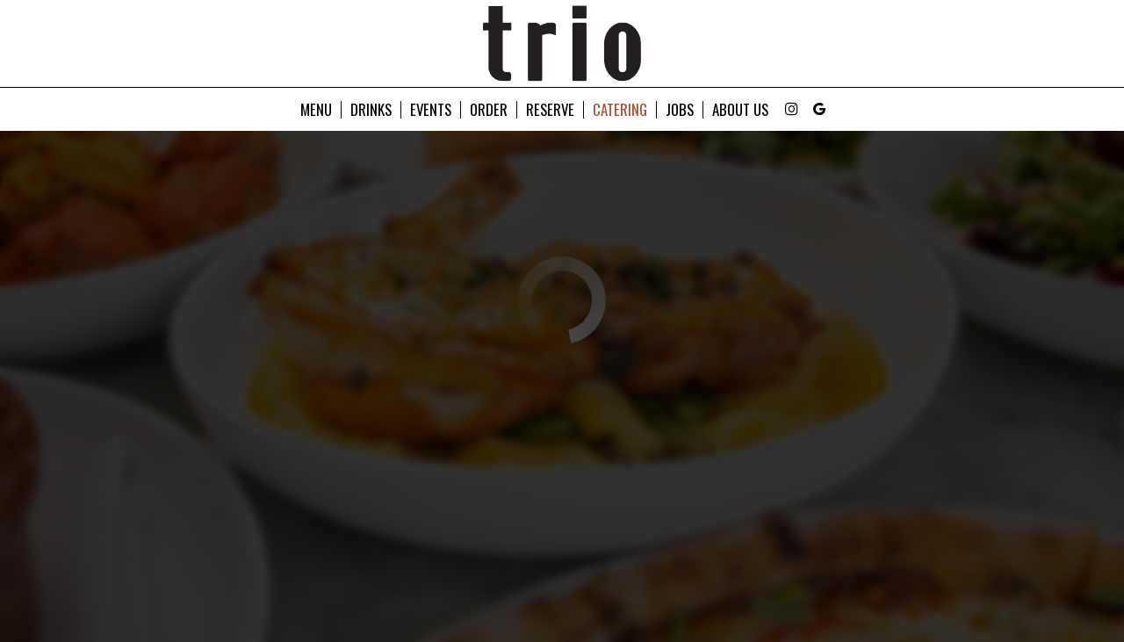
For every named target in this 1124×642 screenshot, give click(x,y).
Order (489, 110)
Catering (620, 110)
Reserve (550, 110)
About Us (740, 110)
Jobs (680, 110)
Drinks (371, 110)
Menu (316, 110)
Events (430, 110)
